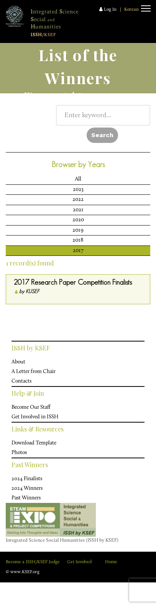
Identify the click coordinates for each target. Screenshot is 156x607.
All (78, 179)
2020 (78, 220)
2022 (78, 199)
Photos (19, 453)
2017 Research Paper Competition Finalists (73, 282)
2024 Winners (27, 488)
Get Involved (79, 562)
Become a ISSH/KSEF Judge (33, 562)
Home (111, 562)
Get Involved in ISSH (34, 417)
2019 (78, 230)
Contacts (21, 381)
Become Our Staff (31, 407)
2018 (78, 240)
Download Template (33, 443)
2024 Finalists (26, 479)
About (18, 362)
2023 (78, 189)
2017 (78, 251)
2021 (78, 210)
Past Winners (26, 498)
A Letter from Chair (33, 372)
